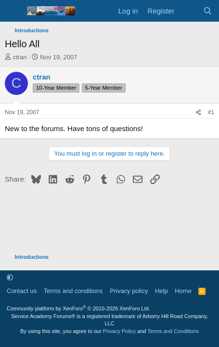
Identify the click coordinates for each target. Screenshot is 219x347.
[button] (10, 277)
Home (183, 290)
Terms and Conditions (173, 331)
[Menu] (13, 11)
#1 (211, 112)
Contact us (22, 290)
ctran (20, 57)
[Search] (207, 11)
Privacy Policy (119, 331)
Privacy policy (129, 290)
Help (161, 290)
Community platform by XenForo (78, 308)
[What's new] (188, 11)
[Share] (198, 112)
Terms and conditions (73, 290)
